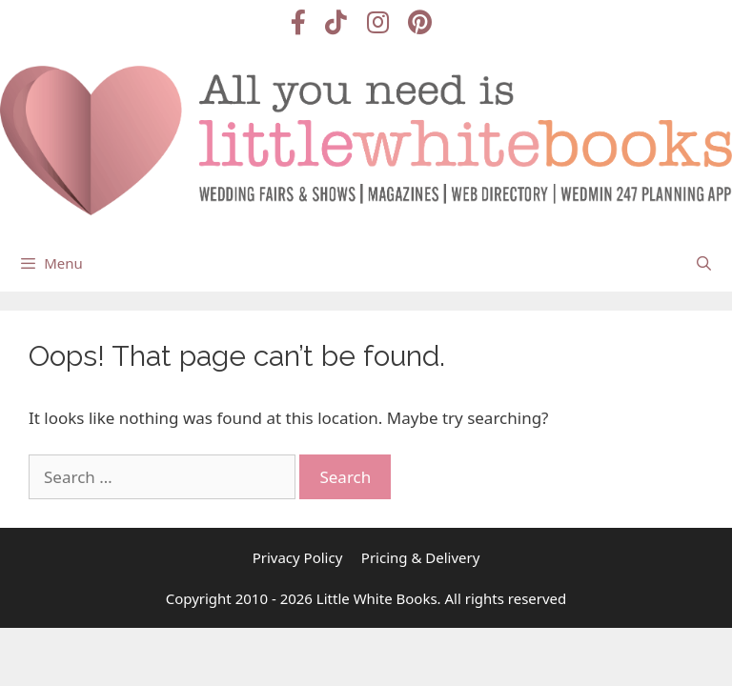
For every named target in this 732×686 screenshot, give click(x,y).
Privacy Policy (298, 557)
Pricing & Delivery (420, 557)
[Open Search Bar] (704, 263)
